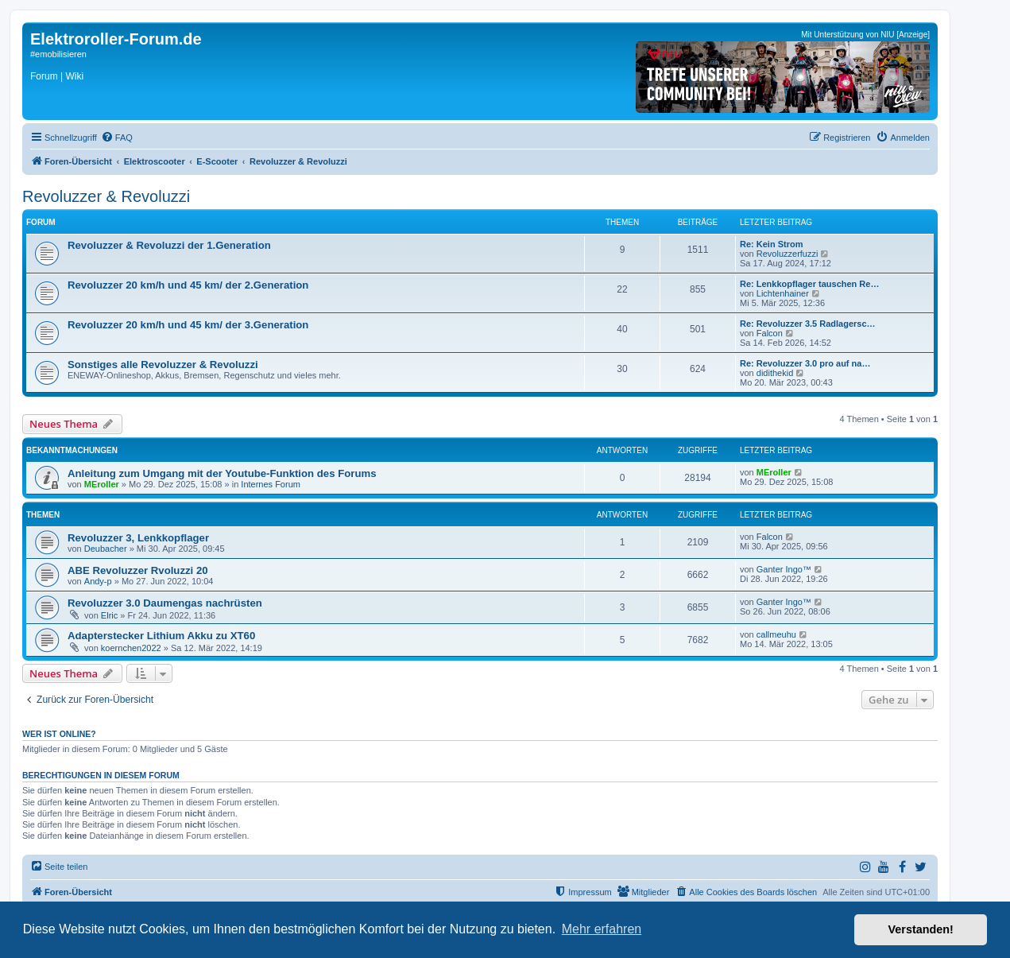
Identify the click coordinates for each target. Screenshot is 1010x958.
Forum (44, 76)
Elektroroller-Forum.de (116, 39)
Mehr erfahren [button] (602, 929)
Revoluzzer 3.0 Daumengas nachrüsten (165, 603)
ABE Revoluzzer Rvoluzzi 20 (138, 570)
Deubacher (105, 548)
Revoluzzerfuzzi (787, 253)
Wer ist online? (59, 734)
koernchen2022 (131, 648)
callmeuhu (776, 634)
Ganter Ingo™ (784, 569)
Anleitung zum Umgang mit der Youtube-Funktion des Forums (222, 473)
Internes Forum (270, 484)
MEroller (101, 484)
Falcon (770, 333)
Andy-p (98, 581)
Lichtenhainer (783, 293)
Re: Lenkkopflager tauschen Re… (809, 284)
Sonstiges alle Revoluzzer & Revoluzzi (163, 364)
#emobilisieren (58, 54)
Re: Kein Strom (771, 244)
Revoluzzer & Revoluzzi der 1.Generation (169, 245)
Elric (109, 615)
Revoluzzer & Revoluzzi (106, 196)
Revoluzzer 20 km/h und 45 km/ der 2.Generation (188, 285)
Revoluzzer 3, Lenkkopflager (138, 538)
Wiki (74, 76)
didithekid (775, 373)
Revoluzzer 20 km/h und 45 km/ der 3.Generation (188, 325)
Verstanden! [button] (921, 929)
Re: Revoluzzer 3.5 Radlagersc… (808, 323)
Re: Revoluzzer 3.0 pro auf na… (805, 363)
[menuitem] (117, 137)
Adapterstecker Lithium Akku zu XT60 (161, 636)
